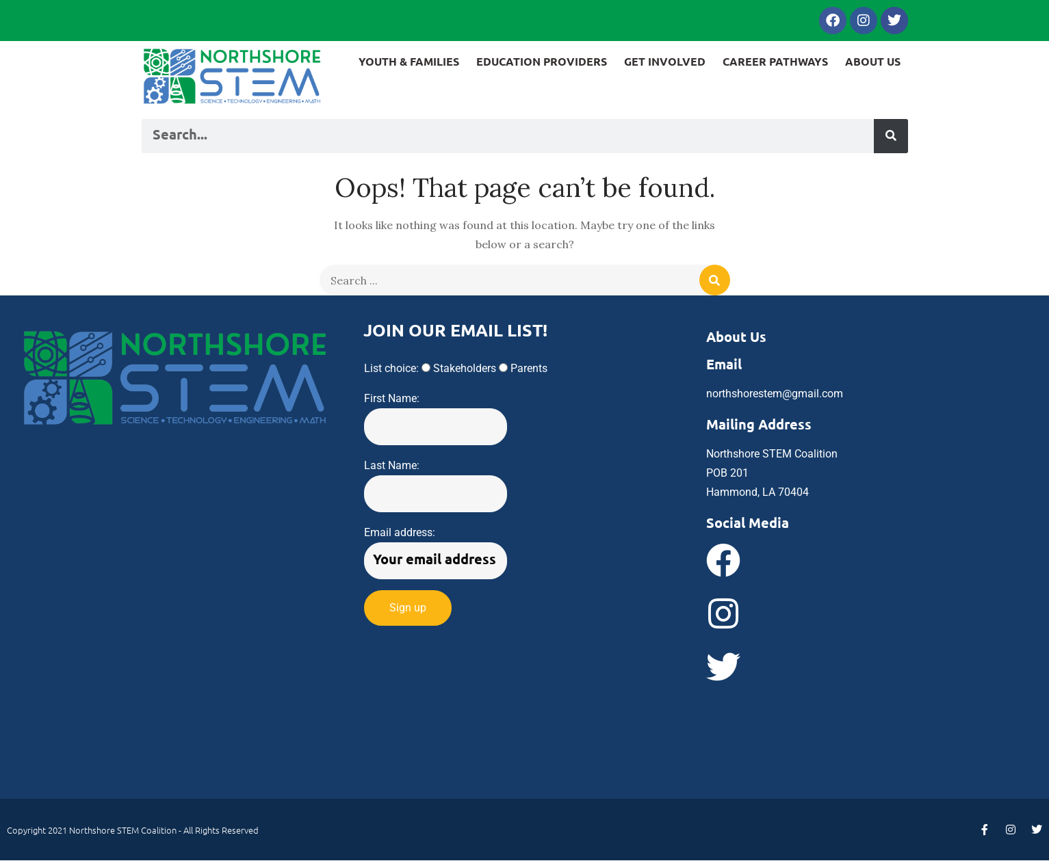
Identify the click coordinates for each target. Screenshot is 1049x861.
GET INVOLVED (664, 61)
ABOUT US (873, 61)
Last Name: (391, 465)
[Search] (891, 136)
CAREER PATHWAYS (775, 61)
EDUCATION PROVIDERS (541, 61)
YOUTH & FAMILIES (409, 61)
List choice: (391, 368)
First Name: (391, 398)
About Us (736, 336)
